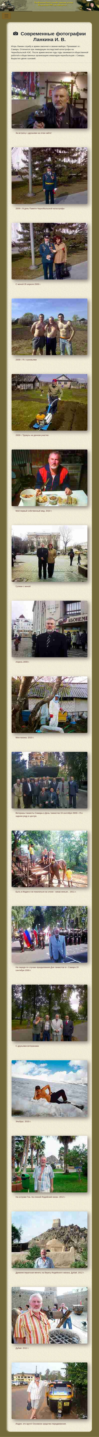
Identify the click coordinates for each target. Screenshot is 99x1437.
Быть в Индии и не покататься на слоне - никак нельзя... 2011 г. (46, 892)
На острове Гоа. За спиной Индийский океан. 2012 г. (40, 1197)
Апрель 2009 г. (22, 662)
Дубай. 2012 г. (22, 1348)
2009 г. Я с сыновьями (26, 359)
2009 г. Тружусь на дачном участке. (32, 435)
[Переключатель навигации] (6, 16)
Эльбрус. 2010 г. (23, 1121)
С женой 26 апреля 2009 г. (28, 284)
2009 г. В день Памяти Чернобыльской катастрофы (40, 208)
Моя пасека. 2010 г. (25, 737)
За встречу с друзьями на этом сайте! (34, 133)
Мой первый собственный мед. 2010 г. (34, 511)
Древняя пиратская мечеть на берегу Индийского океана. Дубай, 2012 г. (50, 1272)
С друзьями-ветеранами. (27, 1046)
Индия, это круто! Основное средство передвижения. (41, 1424)
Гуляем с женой (23, 586)
